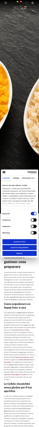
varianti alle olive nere (25, 360)
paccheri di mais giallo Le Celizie (16, 374)
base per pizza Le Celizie (21, 330)
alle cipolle (7, 362)
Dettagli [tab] (16, 178)
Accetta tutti (19, 242)
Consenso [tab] (6, 178)
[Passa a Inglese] (21, 1)
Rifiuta (19, 253)
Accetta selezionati (19, 247)
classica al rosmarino (22, 357)
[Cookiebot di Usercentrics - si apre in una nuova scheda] (28, 172)
